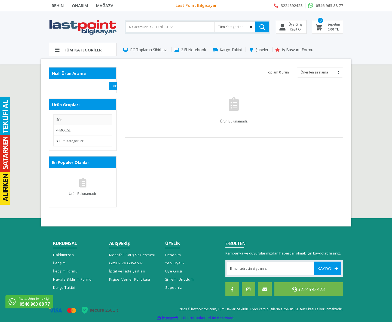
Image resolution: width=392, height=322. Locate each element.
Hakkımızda (63, 254)
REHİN (58, 5)
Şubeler (261, 49)
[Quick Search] (80, 86)
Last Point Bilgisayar (196, 5)
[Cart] (327, 27)
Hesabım (173, 254)
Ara (115, 86)
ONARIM (80, 5)
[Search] (197, 27)
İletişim (59, 262)
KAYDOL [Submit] (327, 268)
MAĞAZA (105, 5)
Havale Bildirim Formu (72, 279)
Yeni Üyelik (175, 262)
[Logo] (83, 27)
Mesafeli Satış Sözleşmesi (132, 254)
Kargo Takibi (231, 49)
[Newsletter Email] (284, 268)
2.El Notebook (193, 49)
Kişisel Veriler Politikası (129, 279)
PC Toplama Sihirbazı (148, 49)
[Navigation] (83, 49)
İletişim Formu (65, 271)
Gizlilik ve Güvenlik (126, 262)
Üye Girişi (173, 271)
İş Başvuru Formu (297, 49)
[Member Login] (291, 27)
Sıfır (59, 119)
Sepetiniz (173, 287)
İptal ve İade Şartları (127, 271)
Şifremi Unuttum (179, 279)
